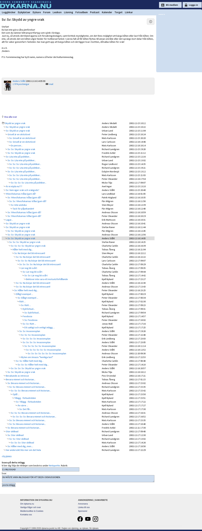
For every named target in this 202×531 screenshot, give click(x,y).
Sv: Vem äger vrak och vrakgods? (22, 190)
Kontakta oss (26, 514)
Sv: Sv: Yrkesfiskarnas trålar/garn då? (27, 201)
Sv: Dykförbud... (32, 312)
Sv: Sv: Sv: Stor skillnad (22, 442)
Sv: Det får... (25, 409)
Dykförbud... (28, 308)
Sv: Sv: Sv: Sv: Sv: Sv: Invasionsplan (43, 349)
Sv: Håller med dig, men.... (20, 446)
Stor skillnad (11, 431)
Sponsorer (82, 511)
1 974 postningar (21, 84)
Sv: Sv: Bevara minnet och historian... (27, 386)
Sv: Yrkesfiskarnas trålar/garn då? (24, 197)
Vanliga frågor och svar (30, 507)
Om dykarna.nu (27, 504)
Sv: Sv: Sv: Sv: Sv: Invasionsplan (40, 346)
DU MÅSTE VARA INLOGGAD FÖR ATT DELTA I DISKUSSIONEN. (78, 478)
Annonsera (83, 504)
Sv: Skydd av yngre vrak (17, 126)
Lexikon (57, 12)
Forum (46, 12)
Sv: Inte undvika (18, 204)
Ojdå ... (15, 394)
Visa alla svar (10, 116)
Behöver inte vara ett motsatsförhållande (47, 279)
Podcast (94, 12)
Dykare (37, 12)
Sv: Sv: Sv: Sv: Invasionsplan (36, 338)
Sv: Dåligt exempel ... (27, 297)
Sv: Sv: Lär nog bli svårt (35, 275)
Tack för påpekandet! (23, 208)
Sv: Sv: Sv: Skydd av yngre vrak (24, 242)
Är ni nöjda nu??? (13, 186)
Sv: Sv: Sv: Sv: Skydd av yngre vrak (28, 245)
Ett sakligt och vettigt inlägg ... (39, 327)
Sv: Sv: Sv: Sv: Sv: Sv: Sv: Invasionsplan (46, 353)
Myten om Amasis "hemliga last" (37, 357)
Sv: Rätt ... (26, 305)
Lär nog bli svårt (29, 268)
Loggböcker (8, 12)
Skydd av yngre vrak (15, 123)
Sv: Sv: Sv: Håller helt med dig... (33, 364)
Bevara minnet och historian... (20, 379)
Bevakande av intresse (17, 375)
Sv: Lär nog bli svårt (32, 271)
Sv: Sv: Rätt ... (29, 323)
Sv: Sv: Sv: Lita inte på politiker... (25, 164)
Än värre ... (22, 405)
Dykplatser (24, 12)
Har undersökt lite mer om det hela (23, 450)
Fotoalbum (81, 12)
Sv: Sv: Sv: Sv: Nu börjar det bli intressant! (40, 264)
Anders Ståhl (19, 81)
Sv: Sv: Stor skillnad (19, 438)
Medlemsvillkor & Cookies (31, 511)
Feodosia (27, 316)
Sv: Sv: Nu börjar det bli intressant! (32, 256)
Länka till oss (84, 507)
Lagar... (9, 219)
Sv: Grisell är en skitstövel (22, 138)
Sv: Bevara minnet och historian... (24, 383)
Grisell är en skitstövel (18, 134)
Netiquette (54, 465)
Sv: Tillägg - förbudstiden (28, 401)
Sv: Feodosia (30, 320)
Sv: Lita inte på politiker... (18, 156)
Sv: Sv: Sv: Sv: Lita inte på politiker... (28, 182)
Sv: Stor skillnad (15, 435)
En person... (16, 145)
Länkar (129, 12)
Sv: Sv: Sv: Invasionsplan (33, 334)
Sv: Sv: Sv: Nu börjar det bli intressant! (36, 260)
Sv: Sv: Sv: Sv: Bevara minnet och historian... (34, 416)
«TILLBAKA (7, 456)
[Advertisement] (78, 104)
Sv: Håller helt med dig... (26, 290)
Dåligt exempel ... (24, 294)
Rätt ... (22, 301)
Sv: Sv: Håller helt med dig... (29, 360)
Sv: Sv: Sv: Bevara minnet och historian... (30, 390)
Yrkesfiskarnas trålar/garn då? (20, 193)
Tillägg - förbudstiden (25, 398)
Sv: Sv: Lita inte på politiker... (21, 160)
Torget (118, 12)
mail (51, 84)
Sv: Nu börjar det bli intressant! (29, 253)
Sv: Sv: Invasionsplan (29, 331)
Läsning (68, 12)
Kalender (107, 12)
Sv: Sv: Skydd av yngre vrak (21, 149)
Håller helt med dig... (22, 249)
